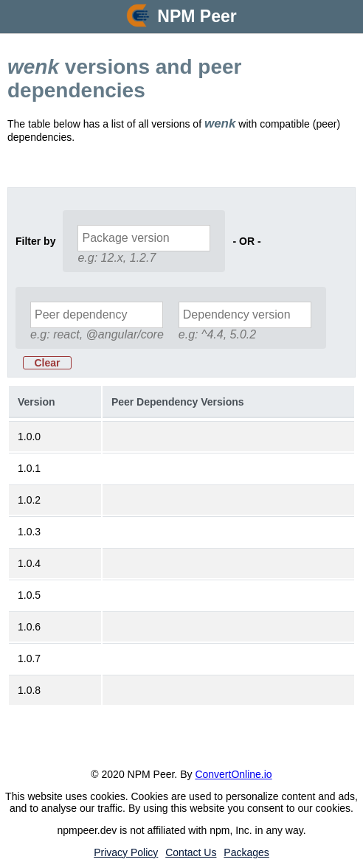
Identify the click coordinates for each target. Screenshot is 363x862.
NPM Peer (196, 16)
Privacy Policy (126, 852)
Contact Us (190, 852)
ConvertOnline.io (233, 774)
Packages (246, 852)
